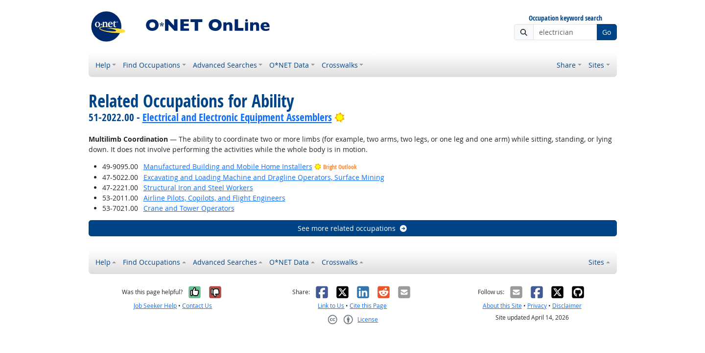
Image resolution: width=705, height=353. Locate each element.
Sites (596, 65)
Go (606, 32)
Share (566, 65)
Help (103, 65)
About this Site (502, 306)
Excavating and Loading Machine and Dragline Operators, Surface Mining (263, 177)
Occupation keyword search (565, 18)
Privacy (537, 306)
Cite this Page (368, 306)
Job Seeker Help (155, 306)
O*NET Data (289, 65)
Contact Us (197, 306)
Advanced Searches (225, 65)
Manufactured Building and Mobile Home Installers (227, 166)
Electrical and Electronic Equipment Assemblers (237, 117)
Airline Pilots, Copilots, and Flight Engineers (214, 197)
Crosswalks (340, 65)
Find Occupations (151, 65)
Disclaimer (567, 306)
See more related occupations (353, 228)
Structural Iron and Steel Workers (198, 187)
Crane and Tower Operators (189, 208)
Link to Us (331, 306)
